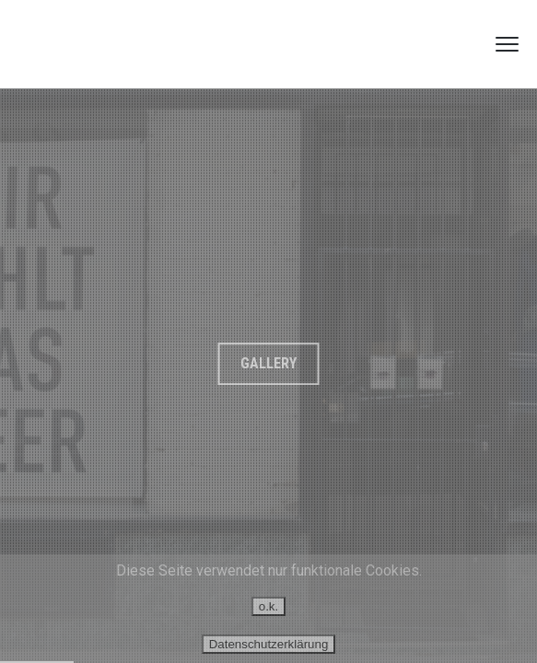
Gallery (268, 363)
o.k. (268, 606)
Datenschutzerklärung (269, 644)
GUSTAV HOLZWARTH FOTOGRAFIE (112, 44)
